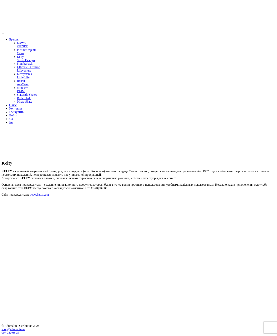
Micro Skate (24, 101)
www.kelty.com (39, 194)
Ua (11, 118)
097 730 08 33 (10, 332)
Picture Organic (26, 49)
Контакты (15, 108)
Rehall (21, 80)
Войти (13, 115)
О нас (13, 105)
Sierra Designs (26, 60)
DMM (21, 91)
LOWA (21, 42)
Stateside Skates (27, 94)
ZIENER (22, 46)
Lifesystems (24, 74)
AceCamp (23, 84)
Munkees (22, 87)
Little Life (23, 77)
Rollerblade (24, 98)
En (11, 122)
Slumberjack (25, 63)
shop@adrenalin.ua (13, 329)
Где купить (16, 112)
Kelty (20, 56)
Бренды (14, 39)
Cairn (20, 53)
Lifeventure (24, 70)
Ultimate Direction (28, 67)
